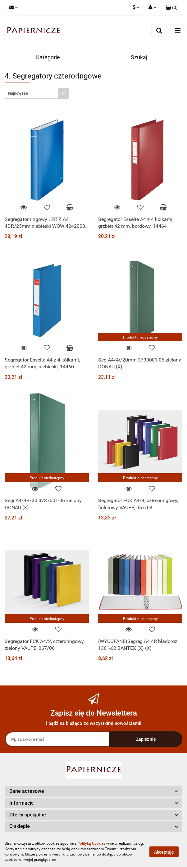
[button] (171, 8)
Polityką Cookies (91, 843)
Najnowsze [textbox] (18, 93)
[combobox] (37, 93)
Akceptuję (164, 851)
